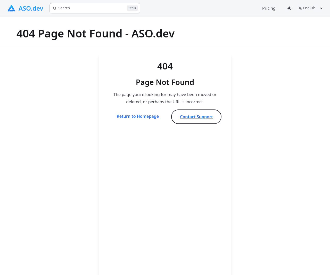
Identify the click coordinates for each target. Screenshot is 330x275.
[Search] (95, 8)
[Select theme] (289, 8)
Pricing (269, 8)
